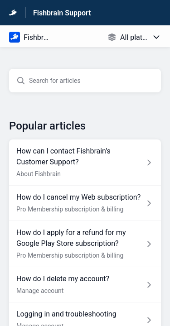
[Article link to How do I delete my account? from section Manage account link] (85, 284)
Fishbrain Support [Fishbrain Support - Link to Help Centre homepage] (62, 13)
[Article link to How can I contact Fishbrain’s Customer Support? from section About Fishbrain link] (85, 162)
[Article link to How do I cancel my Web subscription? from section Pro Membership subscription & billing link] (85, 203)
